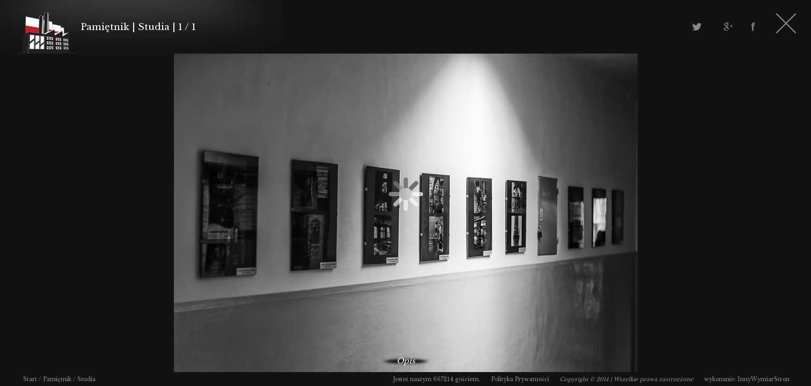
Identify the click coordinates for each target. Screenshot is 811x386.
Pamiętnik (57, 379)
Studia (86, 379)
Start (30, 379)
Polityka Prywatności (520, 379)
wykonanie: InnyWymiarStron (747, 379)
